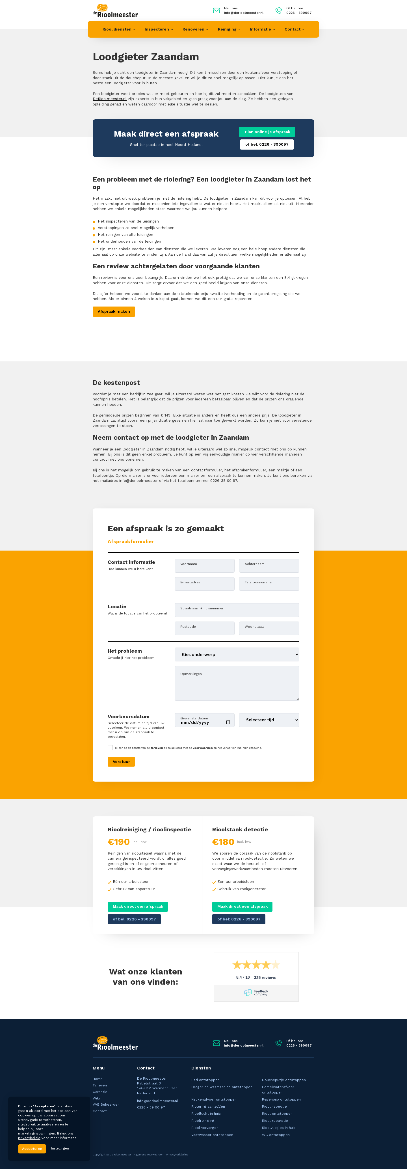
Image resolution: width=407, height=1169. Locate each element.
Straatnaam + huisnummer (202, 608)
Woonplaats (255, 626)
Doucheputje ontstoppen (284, 1080)
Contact (100, 1111)
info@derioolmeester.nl (157, 1101)
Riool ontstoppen (277, 1114)
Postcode (188, 626)
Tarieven (100, 1085)
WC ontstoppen (276, 1135)
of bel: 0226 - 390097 (267, 144)
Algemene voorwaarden (148, 1154)
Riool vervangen (204, 1128)
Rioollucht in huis (206, 1114)
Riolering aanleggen (208, 1106)
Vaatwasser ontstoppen (212, 1135)
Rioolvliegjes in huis (279, 1128)
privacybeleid (29, 1138)
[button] (119, 29)
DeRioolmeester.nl (110, 99)
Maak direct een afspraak (138, 906)
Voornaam (188, 564)
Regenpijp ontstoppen (281, 1099)
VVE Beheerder (106, 1105)
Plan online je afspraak (267, 132)
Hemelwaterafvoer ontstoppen (278, 1089)
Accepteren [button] (32, 1149)
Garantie (100, 1092)
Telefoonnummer (259, 582)
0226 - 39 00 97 (151, 1107)
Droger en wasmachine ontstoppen (221, 1087)
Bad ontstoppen (205, 1080)
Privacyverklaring (177, 1154)
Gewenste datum (194, 718)
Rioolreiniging (202, 1121)
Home (98, 1079)
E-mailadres (190, 582)
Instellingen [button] (60, 1148)
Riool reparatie (275, 1121)
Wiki (96, 1098)
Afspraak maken (114, 311)
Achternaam (255, 564)
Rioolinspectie (274, 1106)
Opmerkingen (191, 674)
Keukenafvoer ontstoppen (214, 1099)
